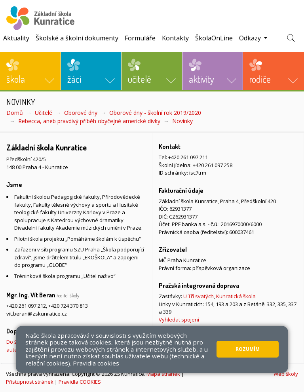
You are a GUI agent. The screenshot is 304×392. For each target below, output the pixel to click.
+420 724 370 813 (68, 305)
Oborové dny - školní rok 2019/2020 (155, 112)
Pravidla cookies (96, 363)
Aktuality (16, 38)
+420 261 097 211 (188, 157)
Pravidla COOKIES (80, 381)
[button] (30, 71)
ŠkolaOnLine (214, 38)
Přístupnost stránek (29, 381)
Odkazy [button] (250, 38)
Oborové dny (80, 112)
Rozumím (248, 349)
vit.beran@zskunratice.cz (36, 313)
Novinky (182, 121)
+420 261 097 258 (212, 165)
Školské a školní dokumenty (77, 38)
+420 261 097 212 (26, 305)
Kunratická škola (236, 296)
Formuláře (140, 38)
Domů (14, 112)
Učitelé (43, 112)
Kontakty (175, 38)
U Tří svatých (198, 296)
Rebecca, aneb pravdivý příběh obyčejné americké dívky (89, 121)
